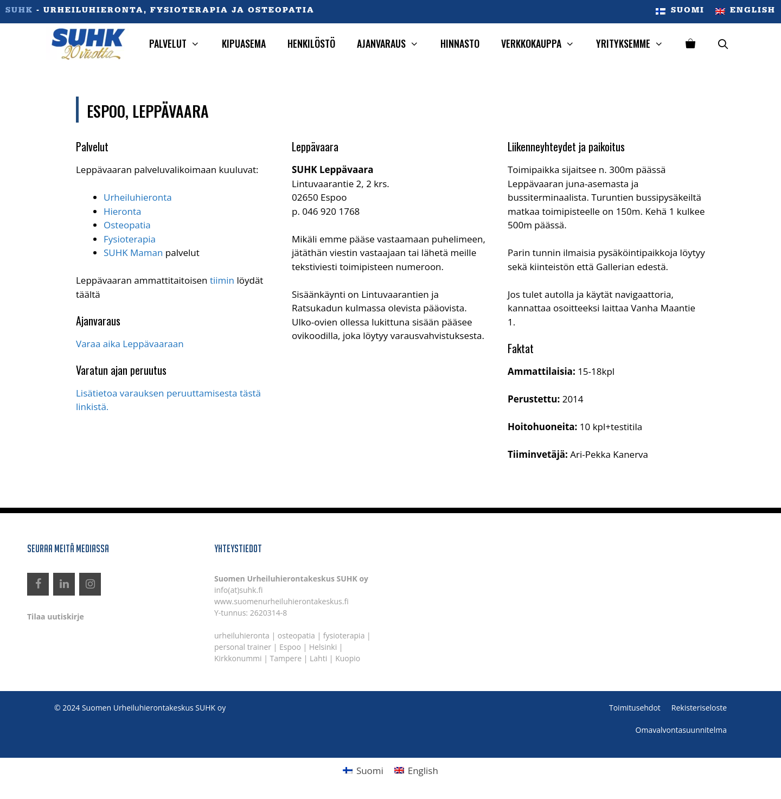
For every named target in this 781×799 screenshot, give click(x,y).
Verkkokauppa (543, 43)
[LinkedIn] (64, 584)
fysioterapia (344, 635)
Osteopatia (127, 225)
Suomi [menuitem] (369, 770)
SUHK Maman (133, 252)
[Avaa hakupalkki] (723, 43)
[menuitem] (680, 11)
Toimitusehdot (635, 707)
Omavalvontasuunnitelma (681, 730)
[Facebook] (38, 584)
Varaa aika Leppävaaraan (131, 343)
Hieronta (122, 211)
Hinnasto (459, 43)
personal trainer (242, 647)
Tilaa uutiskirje (55, 616)
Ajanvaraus (393, 43)
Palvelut (179, 43)
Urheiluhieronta (138, 197)
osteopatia (296, 635)
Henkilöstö (311, 43)
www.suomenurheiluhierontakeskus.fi (281, 601)
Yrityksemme (635, 43)
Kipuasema (244, 43)
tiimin (222, 280)
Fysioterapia (130, 239)
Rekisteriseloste (699, 707)
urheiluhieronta (242, 635)
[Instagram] (90, 584)
